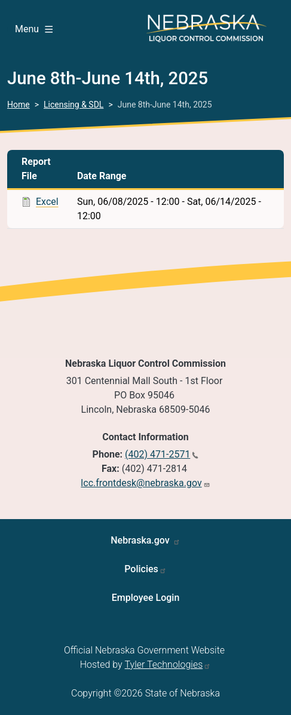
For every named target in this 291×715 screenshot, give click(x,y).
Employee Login (146, 597)
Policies (141, 569)
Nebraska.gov (141, 540)
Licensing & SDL (73, 104)
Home (18, 104)
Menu (34, 29)
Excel (47, 201)
